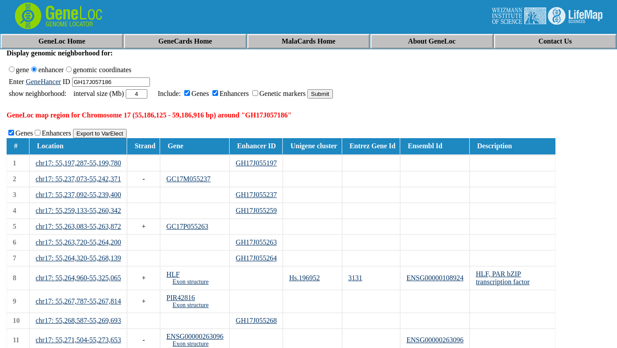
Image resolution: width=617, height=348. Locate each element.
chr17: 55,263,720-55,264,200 (78, 242)
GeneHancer (43, 81)
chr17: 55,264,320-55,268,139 (78, 258)
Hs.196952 (304, 278)
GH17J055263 (256, 242)
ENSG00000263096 (194, 336)
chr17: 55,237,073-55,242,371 (78, 179)
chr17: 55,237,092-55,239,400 (78, 194)
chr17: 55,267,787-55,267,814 (78, 301)
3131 (355, 278)
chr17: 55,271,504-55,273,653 (78, 340)
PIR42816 (180, 297)
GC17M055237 (188, 179)
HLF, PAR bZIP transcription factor (502, 278)
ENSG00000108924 (435, 278)
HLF (172, 274)
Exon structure (190, 281)
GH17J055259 (256, 210)
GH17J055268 (256, 320)
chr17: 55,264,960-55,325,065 (78, 278)
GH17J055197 (256, 163)
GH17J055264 (256, 258)
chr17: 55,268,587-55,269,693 (78, 320)
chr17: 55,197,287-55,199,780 (78, 163)
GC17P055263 (187, 226)
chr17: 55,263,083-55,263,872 (78, 226)
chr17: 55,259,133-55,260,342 (78, 210)
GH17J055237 (256, 194)
